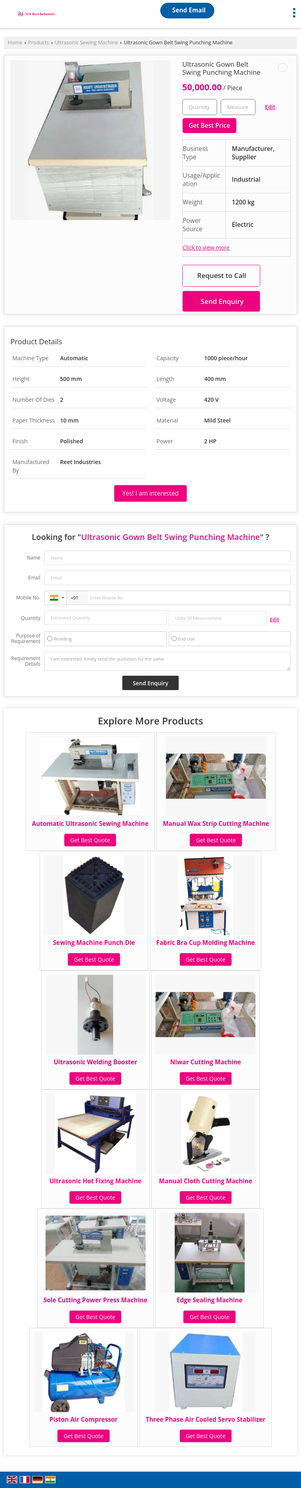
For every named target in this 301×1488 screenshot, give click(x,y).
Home (15, 42)
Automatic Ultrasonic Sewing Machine (90, 823)
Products (38, 42)
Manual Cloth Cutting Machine (205, 1181)
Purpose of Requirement (25, 638)
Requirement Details (25, 661)
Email (34, 577)
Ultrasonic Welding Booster (95, 1062)
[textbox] (238, 107)
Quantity (30, 618)
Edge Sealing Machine (210, 1300)
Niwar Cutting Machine (205, 1062)
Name (33, 557)
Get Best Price (209, 125)
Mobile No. (28, 597)
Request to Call (221, 275)
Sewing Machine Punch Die (94, 942)
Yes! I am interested (150, 493)
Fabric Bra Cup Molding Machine (205, 942)
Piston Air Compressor (84, 1419)
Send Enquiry (222, 301)
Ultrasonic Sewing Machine (86, 42)
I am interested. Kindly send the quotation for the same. (167, 661)
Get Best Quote (90, 840)
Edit (270, 107)
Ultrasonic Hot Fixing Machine (95, 1181)
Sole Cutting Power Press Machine (96, 1300)
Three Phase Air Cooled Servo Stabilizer (205, 1419)
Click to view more (206, 247)
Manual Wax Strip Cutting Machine (216, 823)
